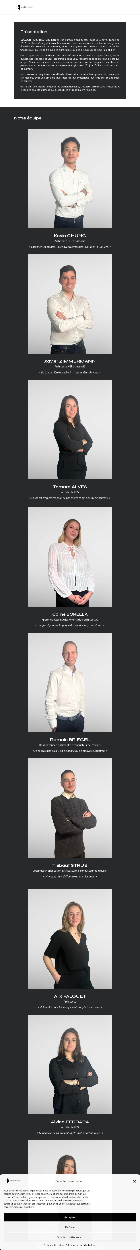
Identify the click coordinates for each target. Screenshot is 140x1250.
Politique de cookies (54, 1245)
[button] (134, 1181)
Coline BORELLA (70, 614)
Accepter (70, 1217)
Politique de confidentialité (80, 1245)
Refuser (70, 1227)
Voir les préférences (70, 1237)
